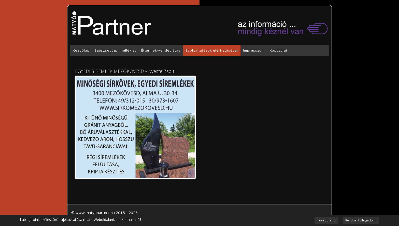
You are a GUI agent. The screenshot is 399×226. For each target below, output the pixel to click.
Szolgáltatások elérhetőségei (212, 50)
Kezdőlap (81, 50)
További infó (326, 220)
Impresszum (254, 50)
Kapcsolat (278, 50)
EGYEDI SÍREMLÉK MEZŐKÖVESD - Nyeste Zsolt (124, 71)
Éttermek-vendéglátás (160, 50)
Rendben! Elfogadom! (360, 220)
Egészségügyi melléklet (115, 50)
